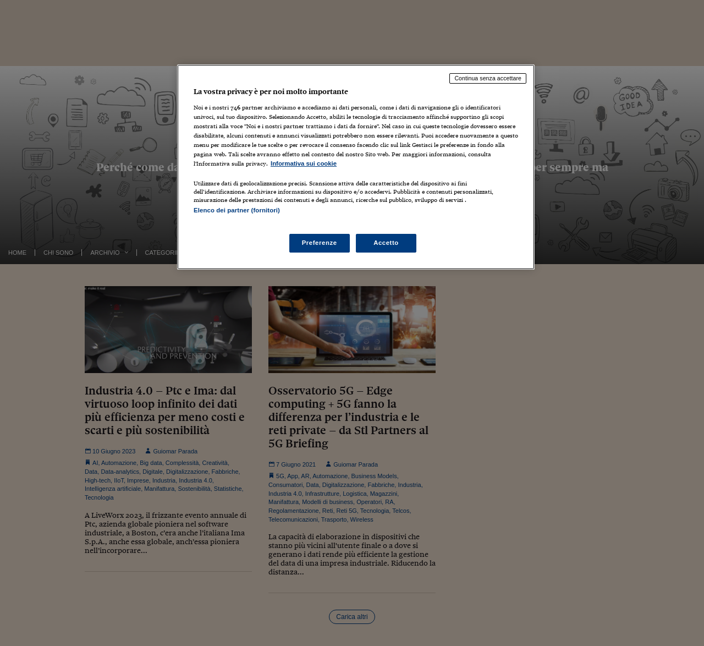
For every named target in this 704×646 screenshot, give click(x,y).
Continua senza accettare (487, 78)
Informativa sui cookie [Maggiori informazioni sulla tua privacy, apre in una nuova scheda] (304, 163)
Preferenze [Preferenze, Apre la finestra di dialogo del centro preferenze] (319, 242)
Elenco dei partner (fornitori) (237, 210)
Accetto (386, 242)
